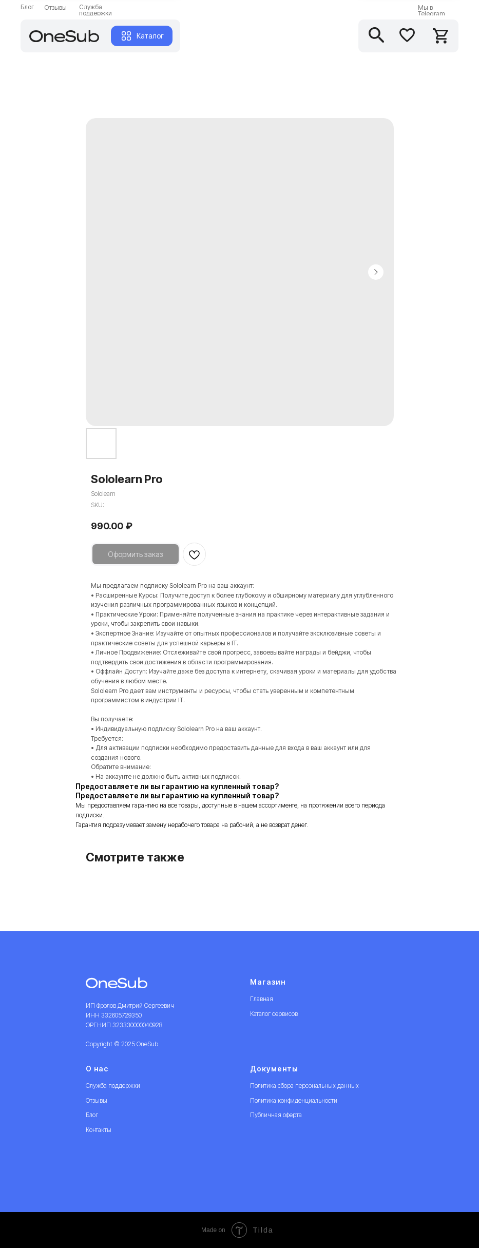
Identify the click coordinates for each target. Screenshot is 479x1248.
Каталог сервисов (274, 1013)
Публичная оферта (276, 1115)
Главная (261, 999)
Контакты (98, 1130)
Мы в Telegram (431, 10)
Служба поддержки (95, 10)
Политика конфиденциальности (293, 1100)
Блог (27, 7)
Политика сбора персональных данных (304, 1085)
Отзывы (55, 7)
